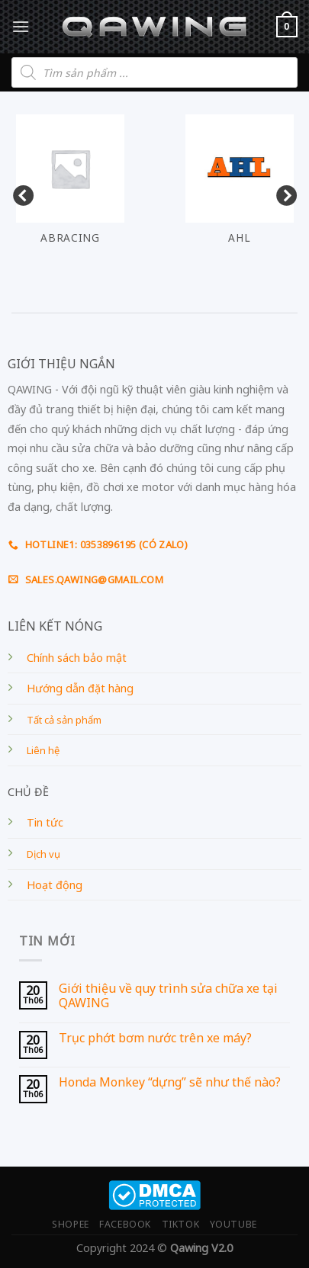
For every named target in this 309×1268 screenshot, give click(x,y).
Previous (19, 193)
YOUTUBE (233, 1224)
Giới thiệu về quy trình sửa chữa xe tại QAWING (168, 995)
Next (282, 193)
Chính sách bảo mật (77, 657)
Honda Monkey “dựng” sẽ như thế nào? (170, 1082)
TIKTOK (181, 1224)
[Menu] (20, 26)
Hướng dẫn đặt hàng (80, 688)
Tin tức (45, 822)
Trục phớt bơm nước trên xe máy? (155, 1038)
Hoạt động (54, 885)
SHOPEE (70, 1224)
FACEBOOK (125, 1224)
